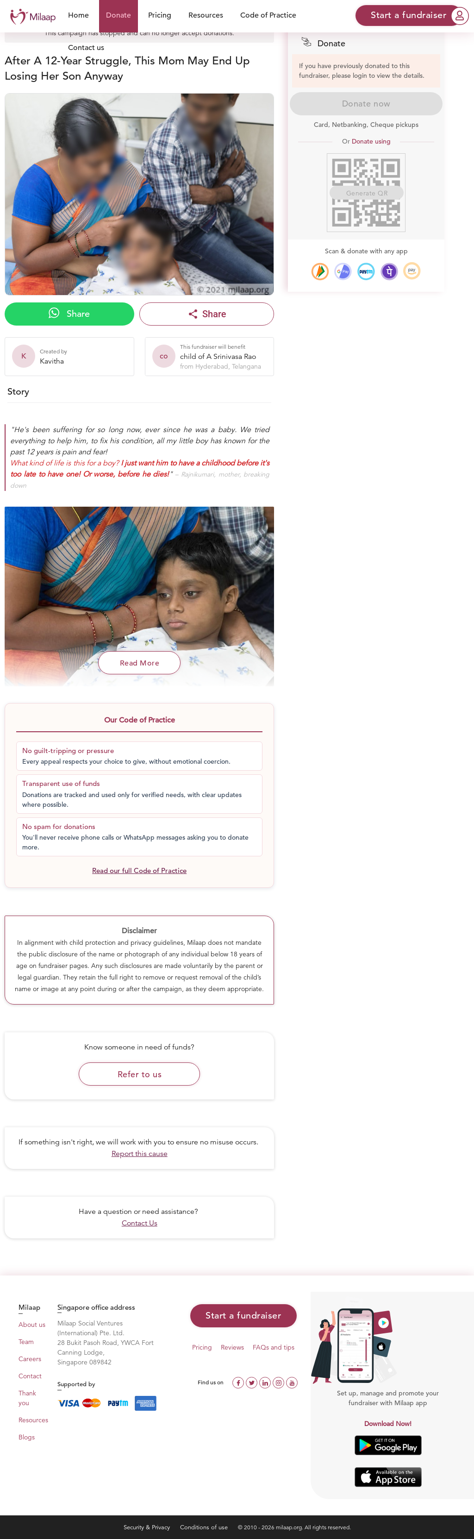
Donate (118, 15)
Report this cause (140, 1153)
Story (18, 391)
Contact (30, 1376)
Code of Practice (268, 15)
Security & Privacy (148, 1527)
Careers (30, 1359)
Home (78, 15)
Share (69, 314)
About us (32, 1324)
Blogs (27, 1437)
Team (26, 1342)
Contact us (86, 47)
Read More (140, 663)
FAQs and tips (273, 1347)
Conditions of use (205, 1527)
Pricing (159, 15)
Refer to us (140, 1074)
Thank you (27, 1398)
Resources (205, 15)
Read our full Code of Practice (139, 870)
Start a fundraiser (243, 1315)
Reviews (232, 1347)
